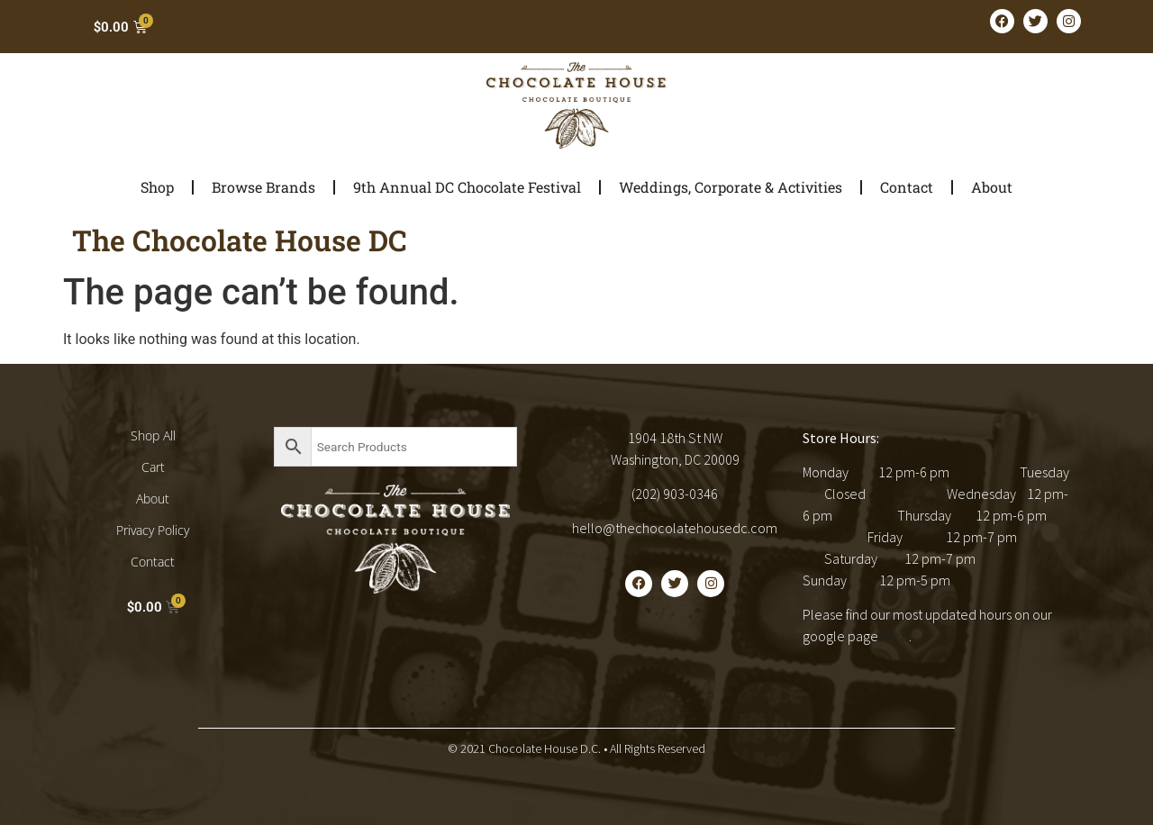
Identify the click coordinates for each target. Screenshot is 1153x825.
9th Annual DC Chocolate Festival (467, 186)
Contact (906, 186)
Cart (153, 467)
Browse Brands (263, 186)
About (991, 186)
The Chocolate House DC (239, 240)
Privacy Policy (152, 530)
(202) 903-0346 (674, 494)
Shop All (153, 435)
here (895, 636)
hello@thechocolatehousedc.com (674, 528)
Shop (157, 186)
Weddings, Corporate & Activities (730, 186)
